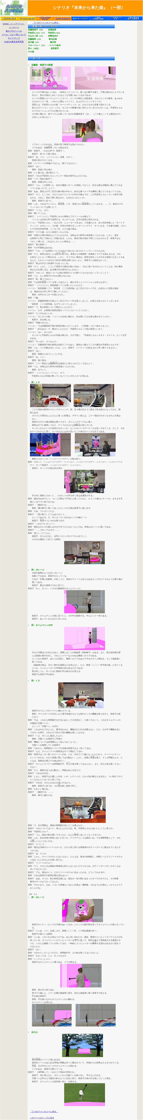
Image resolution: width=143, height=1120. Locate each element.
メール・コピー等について (14, 35)
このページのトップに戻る (42, 1118)
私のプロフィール (14, 31)
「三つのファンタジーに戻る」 (46, 23)
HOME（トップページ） (14, 24)
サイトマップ (14, 38)
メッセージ (14, 27)
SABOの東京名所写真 (14, 42)
